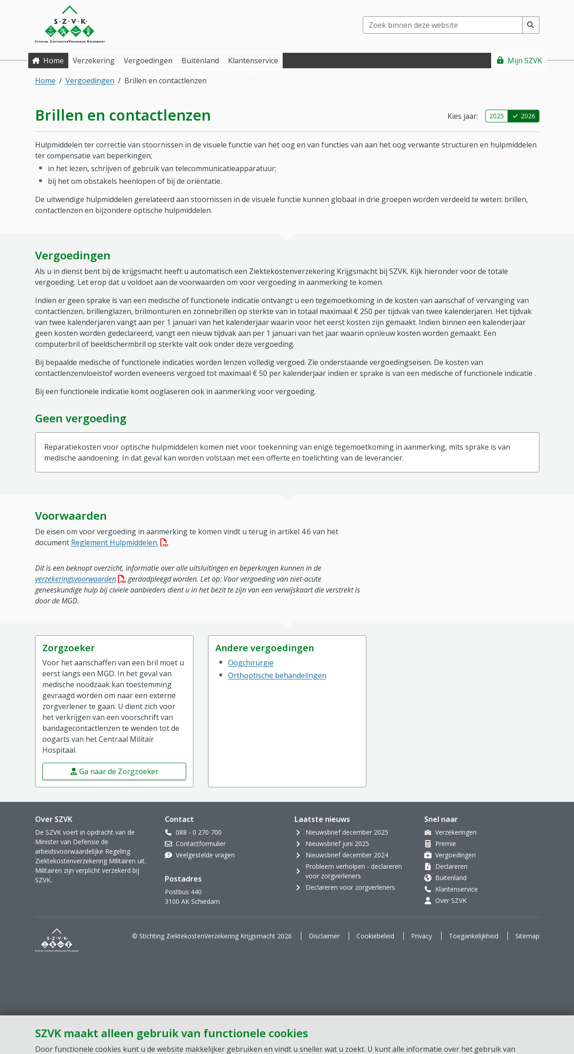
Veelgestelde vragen (205, 855)
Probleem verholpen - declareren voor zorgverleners (353, 871)
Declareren (451, 866)
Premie (445, 843)
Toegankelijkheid (473, 936)
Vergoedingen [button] (148, 61)
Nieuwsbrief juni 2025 (337, 843)
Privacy (421, 936)
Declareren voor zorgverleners (350, 887)
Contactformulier (201, 843)
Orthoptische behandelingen (277, 675)
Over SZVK (451, 900)
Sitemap (527, 936)
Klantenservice (456, 889)
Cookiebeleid (375, 936)
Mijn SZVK (525, 61)
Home (53, 61)
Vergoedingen (90, 81)
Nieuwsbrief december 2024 (346, 855)
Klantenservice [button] (253, 61)
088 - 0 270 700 (199, 832)
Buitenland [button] (200, 61)
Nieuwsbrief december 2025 (346, 832)
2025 (496, 115)
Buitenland (451, 877)
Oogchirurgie (251, 663)
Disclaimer (324, 936)
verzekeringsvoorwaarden (80, 579)
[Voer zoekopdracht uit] (531, 25)
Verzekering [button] (94, 61)
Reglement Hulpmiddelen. (119, 542)
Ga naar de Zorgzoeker (118, 771)
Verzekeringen (456, 832)
